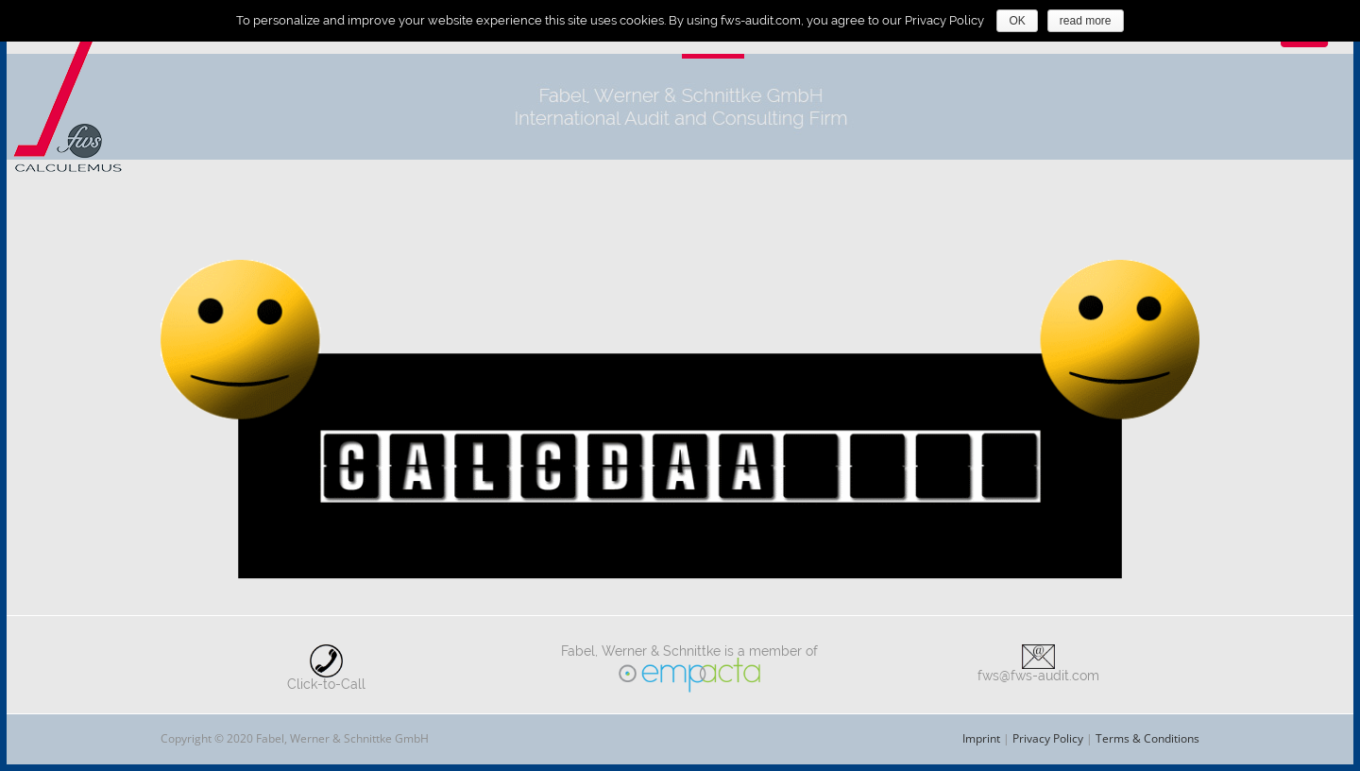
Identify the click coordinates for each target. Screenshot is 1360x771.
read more (1086, 20)
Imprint (981, 738)
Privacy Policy (1047, 738)
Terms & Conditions (1147, 738)
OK (1017, 20)
